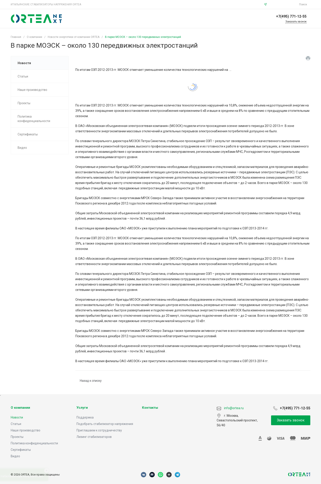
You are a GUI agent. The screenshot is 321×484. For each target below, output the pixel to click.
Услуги (82, 408)
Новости (17, 417)
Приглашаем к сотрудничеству (99, 430)
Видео (15, 456)
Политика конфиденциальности (34, 443)
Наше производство (25, 430)
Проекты (17, 437)
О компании (20, 408)
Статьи (16, 424)
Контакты (150, 408)
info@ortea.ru (283, 4)
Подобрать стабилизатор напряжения (104, 424)
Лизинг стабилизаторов (94, 437)
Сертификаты (21, 449)
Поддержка (85, 417)
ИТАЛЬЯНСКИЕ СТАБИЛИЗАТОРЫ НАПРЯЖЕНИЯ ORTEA (46, 4)
